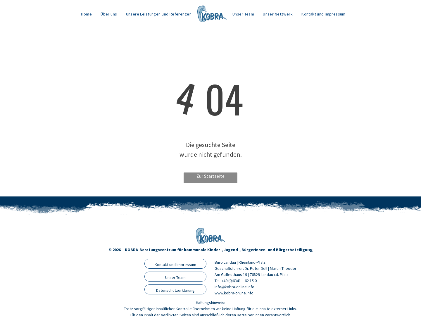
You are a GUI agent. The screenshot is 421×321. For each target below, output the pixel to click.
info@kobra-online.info (234, 286)
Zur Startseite (210, 176)
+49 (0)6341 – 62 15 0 (239, 280)
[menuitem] (86, 14)
